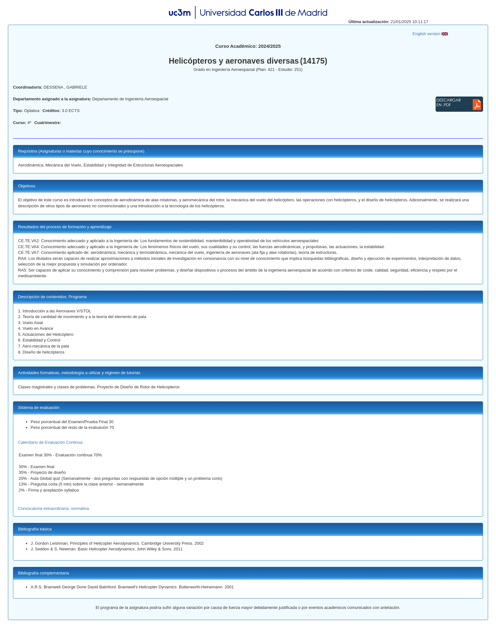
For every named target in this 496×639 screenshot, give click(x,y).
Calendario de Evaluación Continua (50, 442)
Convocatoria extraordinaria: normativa (53, 508)
